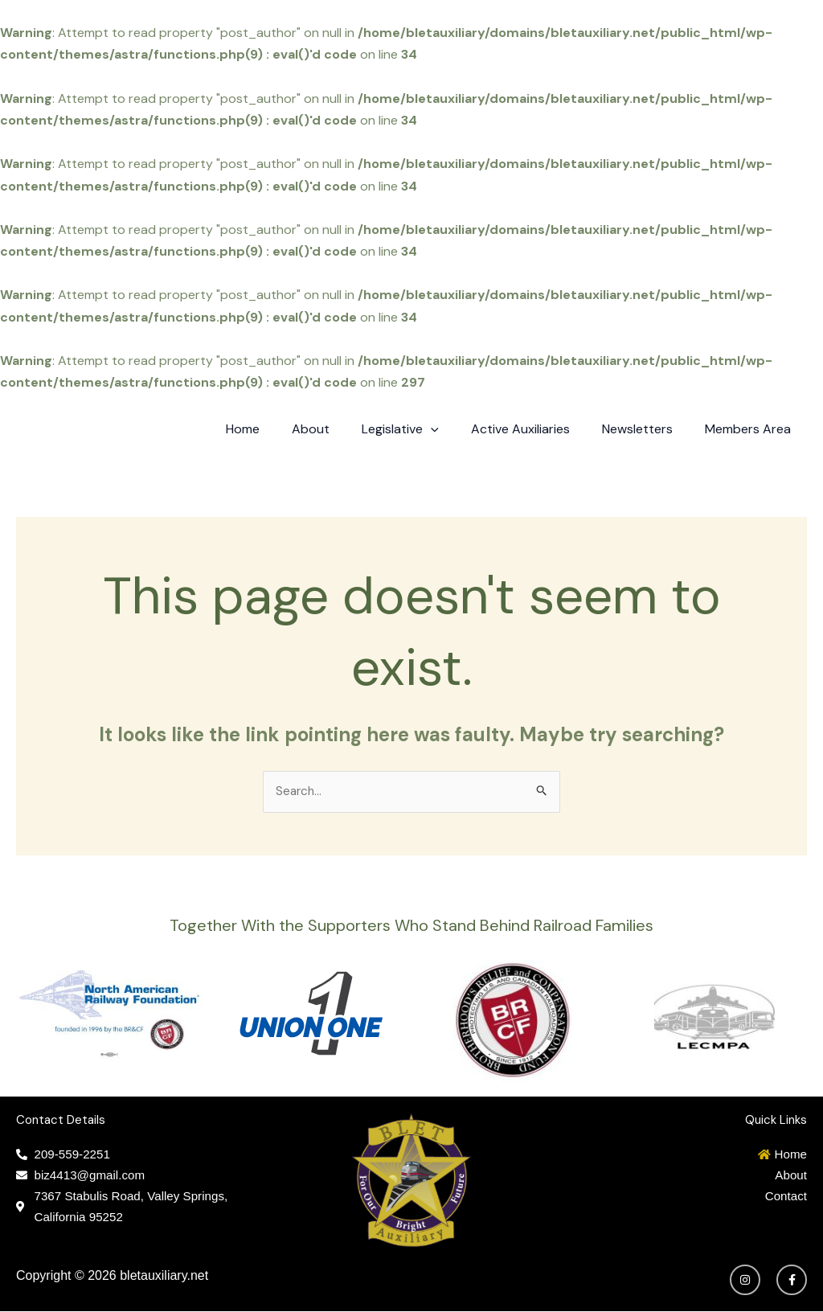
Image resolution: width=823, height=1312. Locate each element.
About (339, 428)
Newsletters (647, 428)
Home (278, 428)
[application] (453, 429)
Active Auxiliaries (536, 428)
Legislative (422, 429)
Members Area (751, 428)
